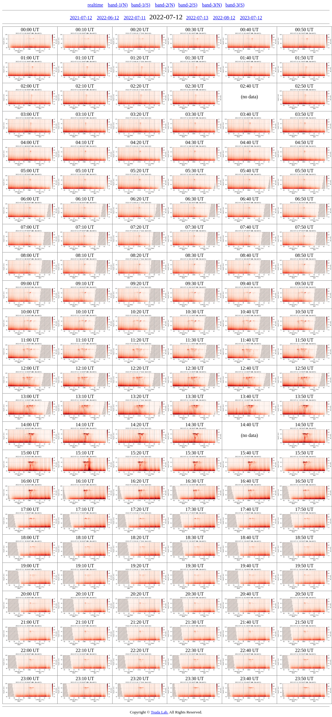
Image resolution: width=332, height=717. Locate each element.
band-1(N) (118, 4)
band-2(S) (187, 4)
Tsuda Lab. (159, 712)
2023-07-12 (251, 17)
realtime (95, 4)
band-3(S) (234, 4)
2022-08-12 (224, 17)
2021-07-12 (81, 17)
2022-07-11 (135, 17)
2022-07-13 (197, 17)
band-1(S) (140, 4)
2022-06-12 (108, 17)
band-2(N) (165, 4)
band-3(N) (212, 4)
